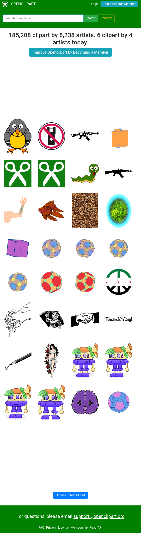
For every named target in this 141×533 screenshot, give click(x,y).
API (100, 527)
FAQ (41, 527)
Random (106, 18)
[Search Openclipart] (43, 18)
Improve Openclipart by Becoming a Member (70, 52)
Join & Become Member (119, 4)
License (63, 527)
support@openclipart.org (99, 516)
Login (94, 4)
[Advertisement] (70, 90)
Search (90, 18)
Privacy (51, 527)
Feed (93, 527)
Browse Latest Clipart (70, 495)
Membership (79, 527)
